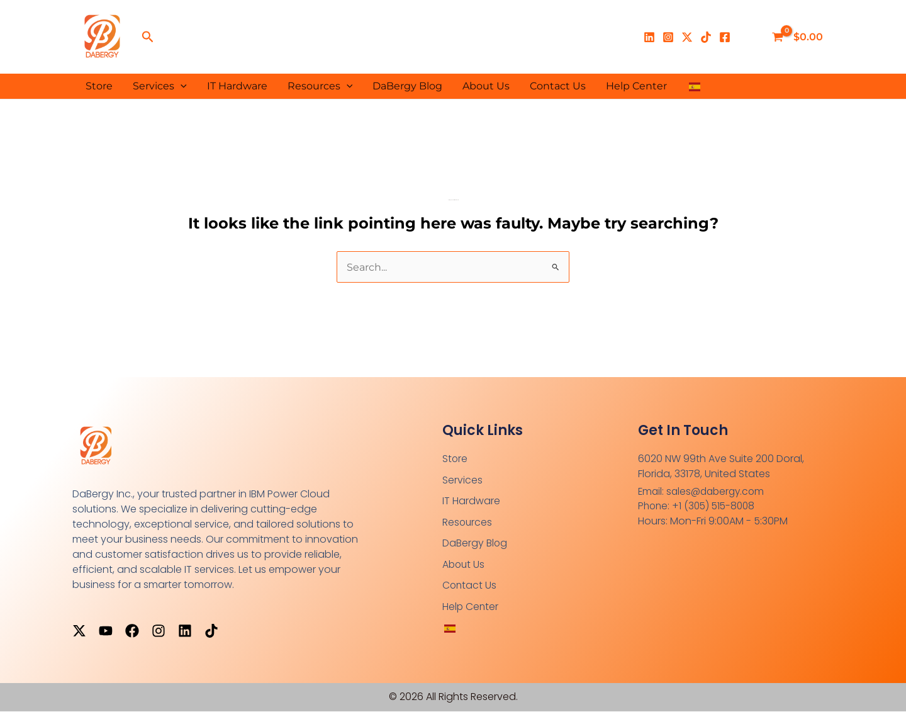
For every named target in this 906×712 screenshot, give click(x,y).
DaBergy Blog (407, 86)
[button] (148, 37)
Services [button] (160, 86)
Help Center (636, 86)
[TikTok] (706, 37)
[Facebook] (724, 37)
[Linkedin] (649, 37)
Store (99, 86)
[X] (687, 37)
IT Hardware (237, 86)
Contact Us (558, 86)
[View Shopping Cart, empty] (798, 37)
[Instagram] (668, 37)
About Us (486, 86)
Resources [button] (320, 86)
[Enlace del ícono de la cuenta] (748, 37)
